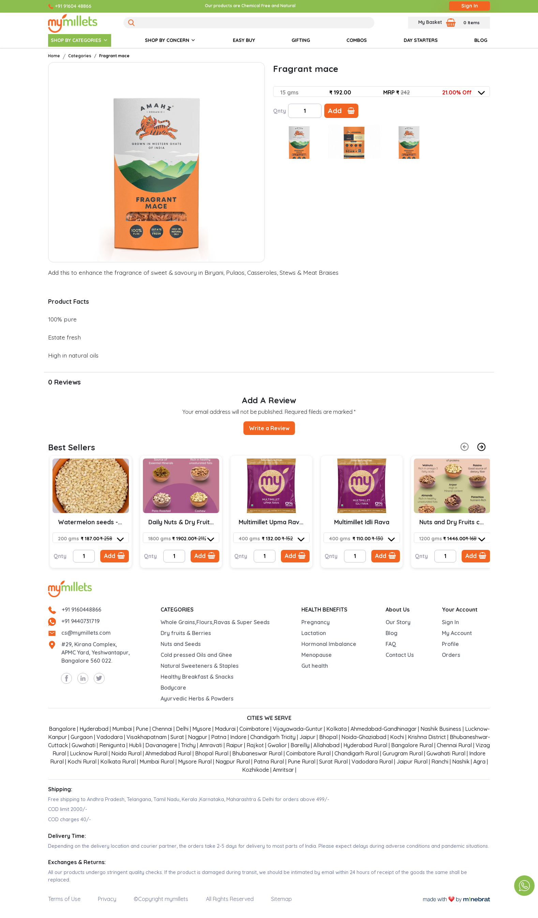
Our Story (398, 622)
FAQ (391, 644)
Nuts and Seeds (181, 644)
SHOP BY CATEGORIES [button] (76, 40)
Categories (79, 56)
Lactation (313, 633)
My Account (457, 633)
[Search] (249, 23)
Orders (451, 654)
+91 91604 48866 (73, 6)
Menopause (316, 654)
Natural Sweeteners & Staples (200, 665)
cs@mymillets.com (86, 632)
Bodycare (173, 687)
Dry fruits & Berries (186, 633)
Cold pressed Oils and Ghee (196, 654)
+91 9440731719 (80, 621)
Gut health (314, 665)
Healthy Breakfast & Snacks (197, 676)
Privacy (107, 899)
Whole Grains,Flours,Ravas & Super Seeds (215, 622)
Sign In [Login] (469, 6)
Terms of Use (64, 899)
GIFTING (301, 40)
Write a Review (269, 428)
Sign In (450, 622)
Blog (392, 633)
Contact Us (400, 654)
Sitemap (281, 899)
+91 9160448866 (81, 609)
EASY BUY (244, 40)
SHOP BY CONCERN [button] (167, 40)
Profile (450, 644)
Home (54, 56)
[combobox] (382, 92)
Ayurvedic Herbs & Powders (197, 698)
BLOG (480, 40)
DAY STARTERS (421, 40)
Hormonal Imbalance (328, 644)
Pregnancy (315, 622)
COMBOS (356, 40)
